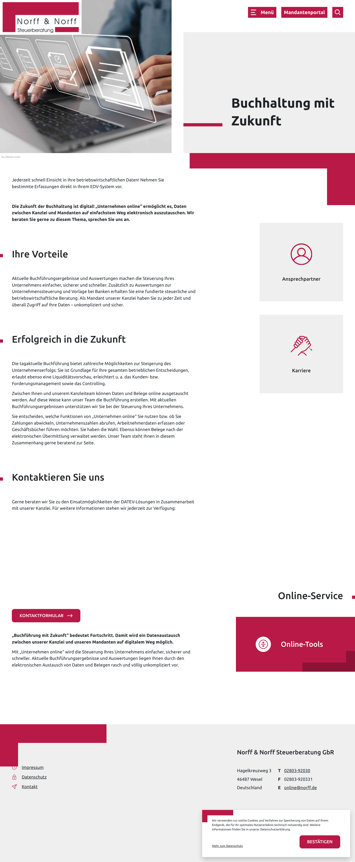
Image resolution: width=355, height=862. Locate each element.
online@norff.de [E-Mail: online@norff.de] (300, 787)
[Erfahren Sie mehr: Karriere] (301, 354)
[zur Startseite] (41, 18)
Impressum (28, 767)
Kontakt (24, 786)
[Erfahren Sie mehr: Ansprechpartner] (301, 262)
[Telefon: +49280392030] (297, 770)
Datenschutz (29, 777)
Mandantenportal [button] (304, 12)
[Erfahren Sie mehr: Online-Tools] (289, 644)
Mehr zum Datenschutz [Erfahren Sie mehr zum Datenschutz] (227, 846)
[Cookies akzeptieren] (320, 841)
